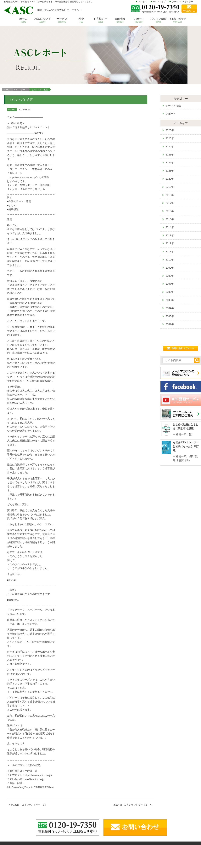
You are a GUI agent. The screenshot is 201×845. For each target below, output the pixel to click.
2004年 (170, 254)
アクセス (142, 1)
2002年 (170, 270)
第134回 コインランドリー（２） (131, 750)
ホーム (23, 20)
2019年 (170, 132)
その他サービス (157, 823)
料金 (81, 20)
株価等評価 (155, 817)
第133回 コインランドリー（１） (29, 750)
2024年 (170, 92)
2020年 (170, 124)
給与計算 (154, 805)
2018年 (170, 140)
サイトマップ (159, 1)
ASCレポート (20, 35)
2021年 (170, 116)
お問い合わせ (177, 20)
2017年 (170, 149)
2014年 (170, 173)
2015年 (170, 165)
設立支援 (154, 811)
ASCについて (42, 20)
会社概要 (129, 799)
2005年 (170, 246)
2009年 (170, 213)
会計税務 (154, 799)
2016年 (170, 157)
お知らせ (181, 817)
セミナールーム (184, 811)
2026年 (170, 76)
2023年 (170, 100)
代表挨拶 (129, 805)
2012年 (170, 189)
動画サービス (183, 823)
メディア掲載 (173, 51)
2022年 (170, 108)
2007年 (170, 229)
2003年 (170, 262)
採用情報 (119, 20)
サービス (62, 20)
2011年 (170, 197)
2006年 (170, 237)
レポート (139, 20)
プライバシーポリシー (182, 1)
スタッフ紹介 (158, 20)
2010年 (170, 205)
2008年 (170, 221)
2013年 (170, 181)
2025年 (170, 84)
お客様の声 (100, 20)
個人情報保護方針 (186, 829)
